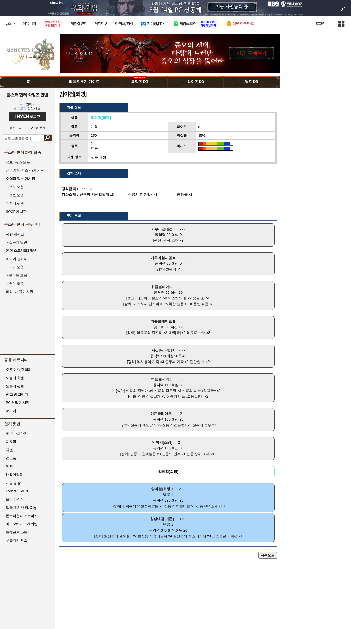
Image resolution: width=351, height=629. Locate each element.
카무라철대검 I (162, 229)
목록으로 (268, 555)
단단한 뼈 (197, 362)
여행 (9, 466)
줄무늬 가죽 (174, 362)
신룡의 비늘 (191, 390)
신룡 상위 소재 (198, 454)
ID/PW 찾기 (38, 127)
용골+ (211, 390)
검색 (48, 138)
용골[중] (174, 333)
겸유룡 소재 (195, 333)
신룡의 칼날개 (137, 390)
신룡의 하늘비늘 (177, 506)
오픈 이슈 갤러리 (19, 369)
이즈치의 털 (177, 298)
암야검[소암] (162, 442)
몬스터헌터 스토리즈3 (22, 516)
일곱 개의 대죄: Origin (22, 507)
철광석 (171, 269)
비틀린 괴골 (199, 304)
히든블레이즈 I (162, 379)
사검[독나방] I (163, 350)
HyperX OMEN (17, 491)
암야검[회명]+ (162, 489)
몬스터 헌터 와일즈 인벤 (27, 95)
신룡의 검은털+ (174, 425)
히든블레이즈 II (162, 414)
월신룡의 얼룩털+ (118, 536)
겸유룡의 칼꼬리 (150, 333)
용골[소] (199, 298)
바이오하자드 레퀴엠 (22, 524)
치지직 (11, 441)
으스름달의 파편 (225, 536)
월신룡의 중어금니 (152, 536)
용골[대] (197, 396)
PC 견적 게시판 (17, 402)
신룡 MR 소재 (207, 506)
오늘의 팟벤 (15, 386)
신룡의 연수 (171, 454)
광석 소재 (171, 240)
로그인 (320, 23)
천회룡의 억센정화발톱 (140, 506)
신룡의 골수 (202, 425)
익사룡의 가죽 (148, 362)
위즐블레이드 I (162, 287)
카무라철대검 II (163, 258)
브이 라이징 (15, 499)
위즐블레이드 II (163, 321)
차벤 (9, 450)
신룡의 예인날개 (144, 425)
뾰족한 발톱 (174, 304)
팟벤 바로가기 (16, 433)
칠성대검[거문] (162, 519)
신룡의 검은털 (165, 390)
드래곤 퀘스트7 (17, 532)
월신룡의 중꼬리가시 (189, 536)
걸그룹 (11, 458)
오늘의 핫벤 (15, 378)
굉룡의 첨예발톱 (143, 454)
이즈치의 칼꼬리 (150, 298)
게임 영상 (13, 483)
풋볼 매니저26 (16, 540)
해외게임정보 (16, 474)
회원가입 (16, 127)
